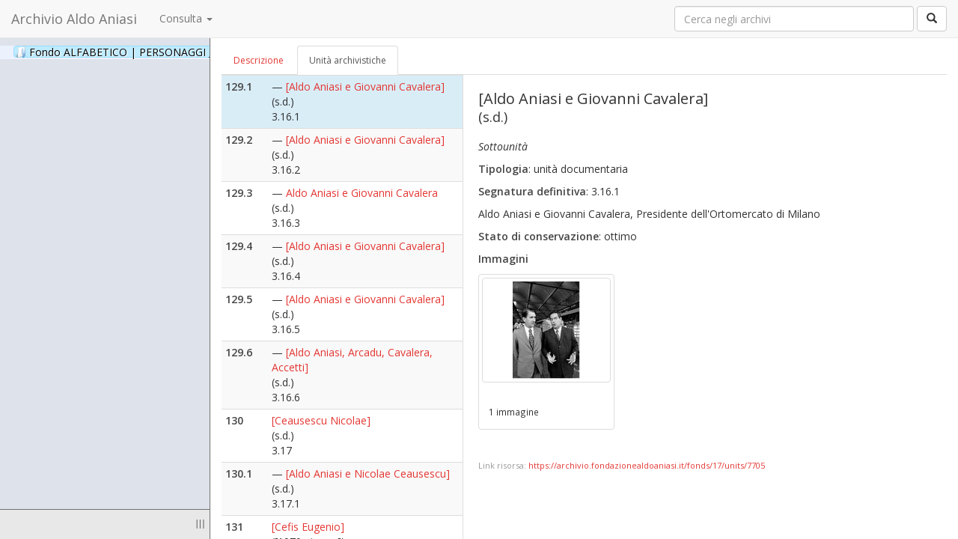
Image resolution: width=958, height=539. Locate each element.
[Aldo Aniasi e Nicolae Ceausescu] (368, 473)
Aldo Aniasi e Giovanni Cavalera (362, 193)
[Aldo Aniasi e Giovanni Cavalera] (365, 86)
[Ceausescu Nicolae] (321, 420)
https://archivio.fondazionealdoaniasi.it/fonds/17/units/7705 (646, 465)
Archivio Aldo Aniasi (74, 19)
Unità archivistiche (347, 60)
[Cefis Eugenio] (308, 527)
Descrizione (259, 60)
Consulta (186, 18)
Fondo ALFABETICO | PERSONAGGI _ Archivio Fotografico (181, 52)
